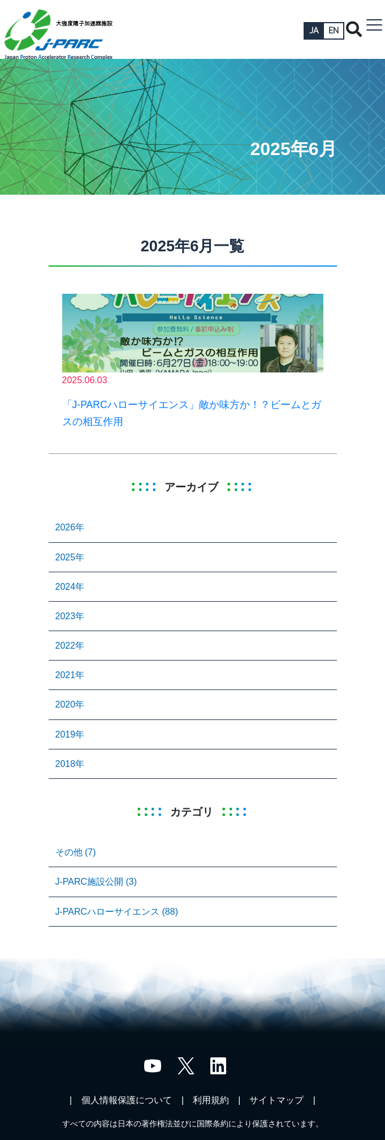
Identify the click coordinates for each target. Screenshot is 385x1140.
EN (333, 30)
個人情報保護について (126, 1100)
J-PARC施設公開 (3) (96, 881)
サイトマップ (276, 1100)
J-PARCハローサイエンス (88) (117, 911)
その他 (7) (75, 852)
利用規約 (211, 1100)
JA (313, 30)
